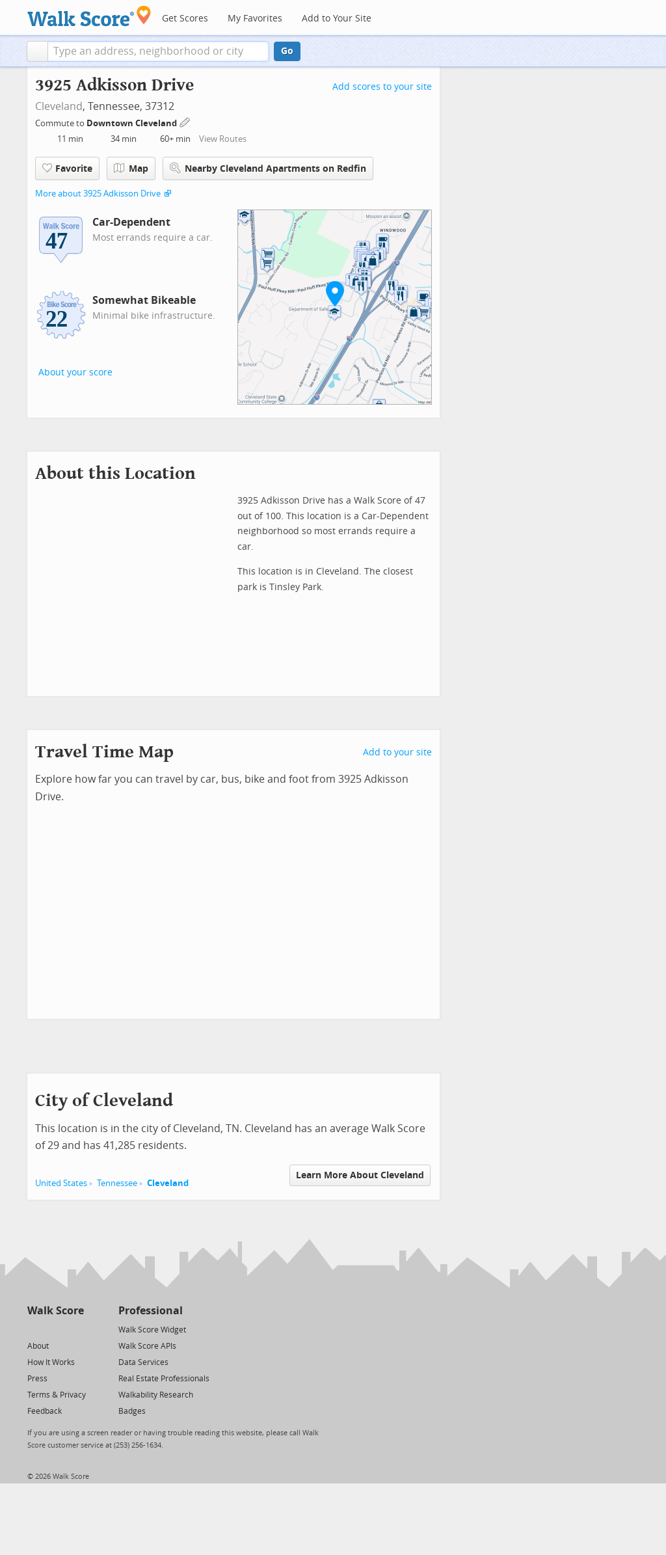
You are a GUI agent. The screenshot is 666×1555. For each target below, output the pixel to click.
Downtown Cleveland (133, 123)
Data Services (143, 1362)
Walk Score (55, 1311)
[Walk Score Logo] (89, 16)
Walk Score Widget (152, 1329)
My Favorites (255, 18)
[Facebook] (54, 1328)
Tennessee (117, 1183)
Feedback (44, 1411)
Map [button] (131, 168)
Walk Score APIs (147, 1346)
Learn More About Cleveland (360, 1175)
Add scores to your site (382, 86)
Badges (132, 1411)
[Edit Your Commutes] (185, 121)
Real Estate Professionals (163, 1378)
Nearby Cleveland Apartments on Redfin (268, 168)
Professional (150, 1311)
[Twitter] (34, 1328)
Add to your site (397, 752)
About (38, 1346)
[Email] (75, 1328)
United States (61, 1183)
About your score (75, 372)
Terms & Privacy (56, 1395)
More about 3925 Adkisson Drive (98, 193)
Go (287, 51)
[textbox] (158, 51)
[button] (37, 51)
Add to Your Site (336, 18)
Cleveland (59, 106)
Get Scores (185, 18)
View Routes (222, 139)
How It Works (51, 1362)
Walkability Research (155, 1395)
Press (37, 1378)
